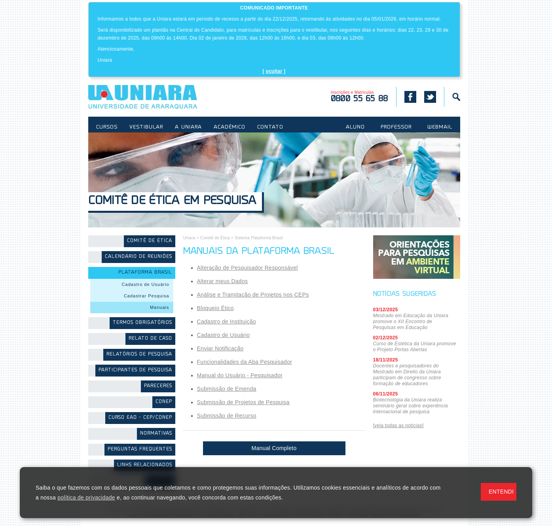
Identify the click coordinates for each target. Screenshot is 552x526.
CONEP (164, 402)
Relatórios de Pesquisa (139, 354)
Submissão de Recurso (226, 415)
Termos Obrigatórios (142, 323)
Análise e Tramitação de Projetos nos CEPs (253, 294)
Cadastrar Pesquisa (146, 295)
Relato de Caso (150, 339)
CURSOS (107, 127)
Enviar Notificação (220, 348)
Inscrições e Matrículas (359, 96)
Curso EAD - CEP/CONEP (140, 418)
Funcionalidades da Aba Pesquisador (244, 362)
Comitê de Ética (149, 241)
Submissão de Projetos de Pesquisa (243, 402)
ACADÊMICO (229, 127)
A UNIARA (188, 127)
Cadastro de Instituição (226, 321)
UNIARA (154, 97)
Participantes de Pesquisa (135, 370)
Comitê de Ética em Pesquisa (172, 201)
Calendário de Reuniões (138, 257)
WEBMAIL (439, 127)
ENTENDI (501, 491)
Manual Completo (274, 448)
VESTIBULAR (146, 127)
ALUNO (355, 127)
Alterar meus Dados (222, 281)
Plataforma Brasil (145, 273)
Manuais (159, 307)
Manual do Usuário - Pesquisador (240, 375)
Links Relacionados (144, 465)
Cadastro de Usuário (145, 284)
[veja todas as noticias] (398, 425)
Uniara (189, 238)
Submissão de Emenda (226, 389)
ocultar (274, 71)
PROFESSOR (396, 127)
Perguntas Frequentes (140, 449)
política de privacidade (86, 497)
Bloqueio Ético (215, 308)
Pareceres (158, 386)
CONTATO (270, 127)
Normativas (156, 433)
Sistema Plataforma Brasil (259, 238)
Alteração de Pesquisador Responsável (247, 268)
